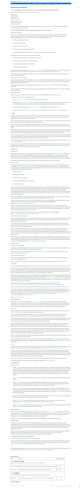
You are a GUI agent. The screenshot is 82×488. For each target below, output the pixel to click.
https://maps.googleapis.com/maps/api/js (41, 478)
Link (25, 206)
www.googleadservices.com (44, 239)
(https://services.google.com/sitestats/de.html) (36, 240)
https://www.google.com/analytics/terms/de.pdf (34, 449)
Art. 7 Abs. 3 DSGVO (20, 400)
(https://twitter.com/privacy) (49, 360)
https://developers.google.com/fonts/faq (41, 251)
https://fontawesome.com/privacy (60, 261)
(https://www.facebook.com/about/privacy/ (62, 340)
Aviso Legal (52, 486)
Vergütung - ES (62, 3)
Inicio (29, 3)
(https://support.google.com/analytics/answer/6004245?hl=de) (25, 213)
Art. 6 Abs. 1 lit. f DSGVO (53, 276)
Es (68, 1)
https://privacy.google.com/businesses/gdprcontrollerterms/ (23, 284)
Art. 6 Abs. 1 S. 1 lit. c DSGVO (35, 107)
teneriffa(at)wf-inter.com (59, 1)
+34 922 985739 (49, 1)
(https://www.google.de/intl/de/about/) (25, 166)
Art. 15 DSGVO (19, 367)
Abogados (40, 3)
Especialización (47, 3)
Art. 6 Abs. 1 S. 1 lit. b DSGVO (32, 110)
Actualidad (34, 3)
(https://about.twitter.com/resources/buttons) (57, 347)
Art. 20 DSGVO (19, 395)
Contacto (68, 3)
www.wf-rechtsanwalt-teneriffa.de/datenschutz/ (20, 443)
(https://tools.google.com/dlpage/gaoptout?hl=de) (26, 203)
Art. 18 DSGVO (19, 388)
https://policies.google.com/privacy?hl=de (19, 253)
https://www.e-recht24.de (19, 297)
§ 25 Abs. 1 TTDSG (61, 277)
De (67, 1)
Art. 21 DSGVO (59, 391)
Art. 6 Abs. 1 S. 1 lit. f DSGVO (36, 70)
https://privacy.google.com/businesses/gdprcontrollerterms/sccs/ (50, 284)
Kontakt (57, 486)
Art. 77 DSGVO (19, 404)
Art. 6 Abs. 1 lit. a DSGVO (51, 277)
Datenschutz (63, 486)
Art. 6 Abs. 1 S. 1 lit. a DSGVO (48, 85)
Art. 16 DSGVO (19, 377)
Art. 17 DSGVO (19, 382)
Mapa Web (69, 486)
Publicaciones (54, 3)
